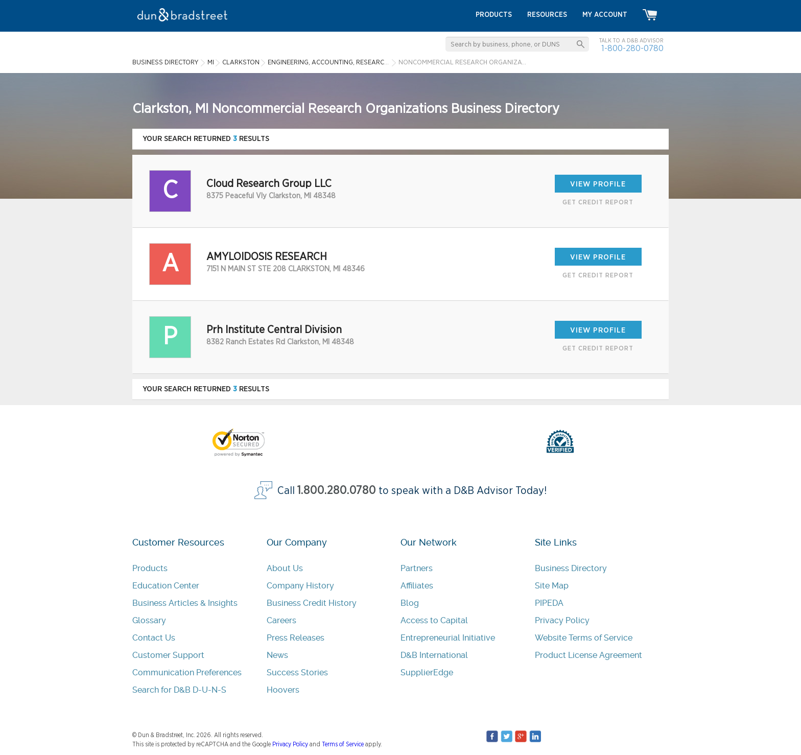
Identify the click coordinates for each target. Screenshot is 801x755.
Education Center (165, 586)
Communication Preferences (187, 672)
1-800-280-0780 (632, 48)
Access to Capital (434, 620)
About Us (285, 568)
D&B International (434, 655)
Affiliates (416, 586)
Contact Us (153, 638)
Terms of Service (343, 744)
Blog (409, 603)
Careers (281, 620)
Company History (300, 586)
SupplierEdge (426, 672)
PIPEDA (549, 603)
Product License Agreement (588, 655)
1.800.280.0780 (336, 491)
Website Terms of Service (583, 638)
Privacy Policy (562, 620)
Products (150, 568)
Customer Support (168, 655)
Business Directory (571, 568)
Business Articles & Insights (185, 603)
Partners (416, 568)
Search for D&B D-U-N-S (179, 690)
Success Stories (297, 672)
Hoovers (283, 690)
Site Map (552, 586)
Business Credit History (312, 603)
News (277, 655)
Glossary (149, 620)
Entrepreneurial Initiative (447, 638)
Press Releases (295, 638)
